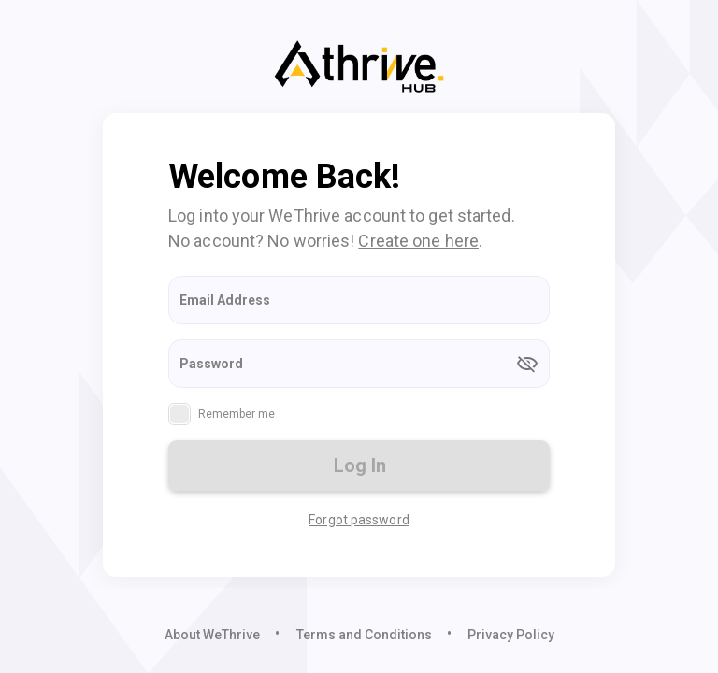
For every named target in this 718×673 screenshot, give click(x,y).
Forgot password (359, 519)
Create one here (418, 241)
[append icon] (527, 363)
